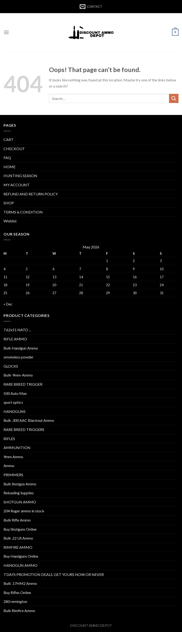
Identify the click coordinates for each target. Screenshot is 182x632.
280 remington (15, 601)
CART (9, 139)
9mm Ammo (13, 456)
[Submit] (173, 98)
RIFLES (9, 438)
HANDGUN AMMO (20, 565)
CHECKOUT (14, 148)
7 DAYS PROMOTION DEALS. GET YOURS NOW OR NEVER (54, 574)
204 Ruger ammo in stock (24, 511)
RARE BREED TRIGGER (23, 384)
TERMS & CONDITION (23, 212)
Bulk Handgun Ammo (21, 348)
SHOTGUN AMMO (20, 502)
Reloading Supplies (19, 493)
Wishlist (10, 221)
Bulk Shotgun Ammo (20, 484)
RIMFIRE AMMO (18, 547)
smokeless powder (18, 357)
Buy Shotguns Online (20, 529)
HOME (9, 166)
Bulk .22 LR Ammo (18, 538)
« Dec (8, 304)
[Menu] (6, 32)
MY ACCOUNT (17, 185)
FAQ (7, 157)
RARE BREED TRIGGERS (24, 429)
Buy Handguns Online (21, 556)
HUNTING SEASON (20, 175)
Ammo (9, 465)
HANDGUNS (15, 411)
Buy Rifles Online (17, 592)
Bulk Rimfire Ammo (19, 610)
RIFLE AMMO (15, 339)
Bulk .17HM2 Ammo (20, 583)
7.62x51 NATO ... (17, 329)
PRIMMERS (13, 474)
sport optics (13, 402)
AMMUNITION (17, 447)
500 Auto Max (15, 393)
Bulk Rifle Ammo (17, 520)
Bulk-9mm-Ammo (18, 375)
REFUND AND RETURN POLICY (31, 194)
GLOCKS (11, 366)
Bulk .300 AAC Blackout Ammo (29, 420)
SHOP (9, 203)
